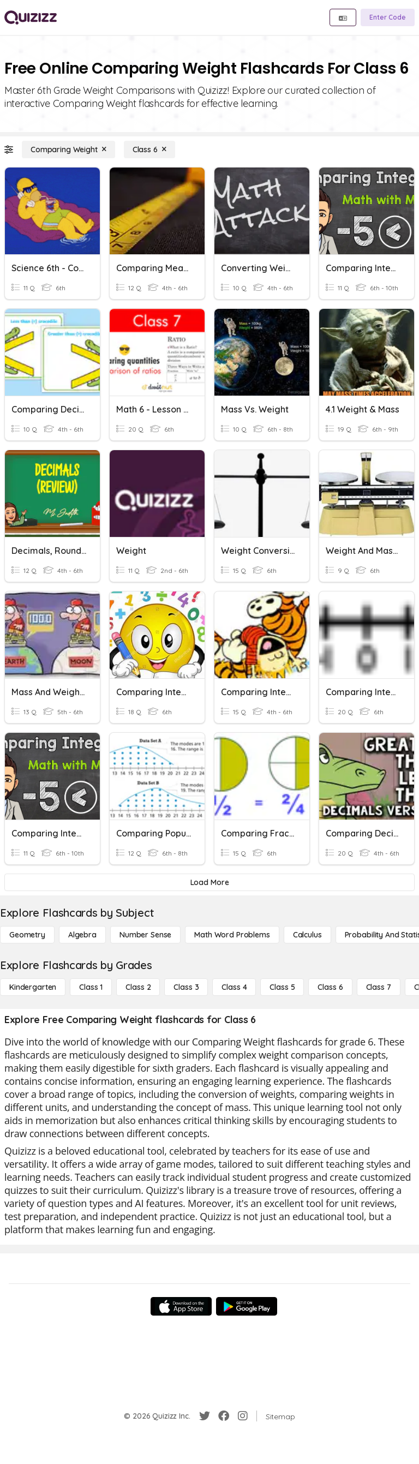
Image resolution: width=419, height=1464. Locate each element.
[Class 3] (186, 987)
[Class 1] (91, 987)
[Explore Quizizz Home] (30, 17)
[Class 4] (234, 987)
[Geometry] (27, 934)
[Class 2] (138, 987)
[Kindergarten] (32, 987)
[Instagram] (243, 1416)
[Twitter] (204, 1416)
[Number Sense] (145, 934)
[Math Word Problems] (232, 934)
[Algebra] (82, 934)
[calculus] (307, 934)
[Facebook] (223, 1416)
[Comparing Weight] (68, 149)
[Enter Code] (388, 17)
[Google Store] (246, 1306)
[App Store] (181, 1306)
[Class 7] (378, 987)
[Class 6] (149, 149)
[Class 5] (282, 987)
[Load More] (209, 882)
